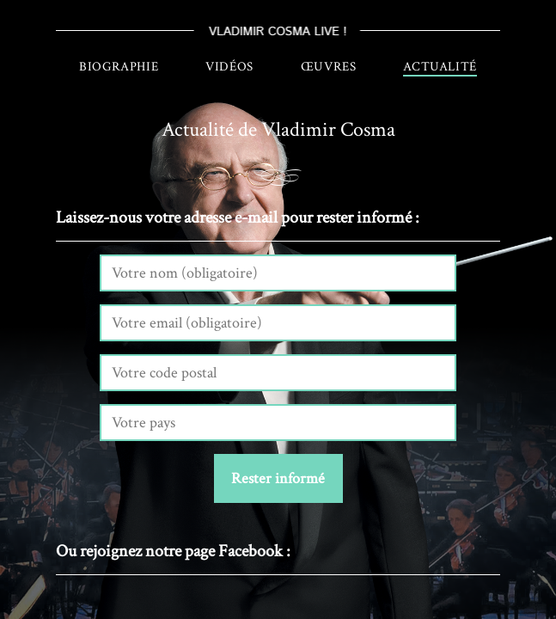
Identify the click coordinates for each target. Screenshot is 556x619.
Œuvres (329, 66)
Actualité (439, 66)
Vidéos (229, 66)
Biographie (118, 66)
